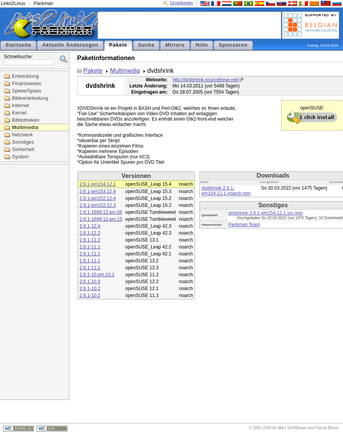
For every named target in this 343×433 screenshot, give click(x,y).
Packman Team (244, 224)
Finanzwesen (27, 83)
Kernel (19, 113)
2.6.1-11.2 (89, 240)
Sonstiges (23, 142)
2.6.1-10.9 (89, 281)
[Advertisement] (189, 24)
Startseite (18, 45)
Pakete (118, 45)
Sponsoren (233, 45)
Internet (20, 105)
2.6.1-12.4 (89, 226)
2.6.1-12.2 (89, 233)
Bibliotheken (25, 120)
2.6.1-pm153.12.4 (97, 191)
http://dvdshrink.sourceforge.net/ (205, 79)
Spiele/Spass (26, 91)
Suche (146, 45)
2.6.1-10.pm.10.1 (97, 274)
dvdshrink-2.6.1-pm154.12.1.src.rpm (265, 213)
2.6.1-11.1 (89, 247)
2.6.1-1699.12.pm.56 (100, 212)
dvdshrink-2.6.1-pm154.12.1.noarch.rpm (225, 190)
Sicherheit (23, 149)
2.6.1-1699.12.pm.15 (100, 219)
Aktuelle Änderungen (70, 45)
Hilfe (202, 45)
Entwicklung (25, 76)
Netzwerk (22, 135)
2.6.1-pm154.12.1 (97, 184)
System (20, 156)
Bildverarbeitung (30, 98)
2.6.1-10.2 (89, 288)
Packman (43, 3)
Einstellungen (181, 3)
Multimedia (25, 127)
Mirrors (174, 45)
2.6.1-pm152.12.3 (97, 205)
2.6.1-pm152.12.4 (97, 198)
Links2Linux (13, 3)
